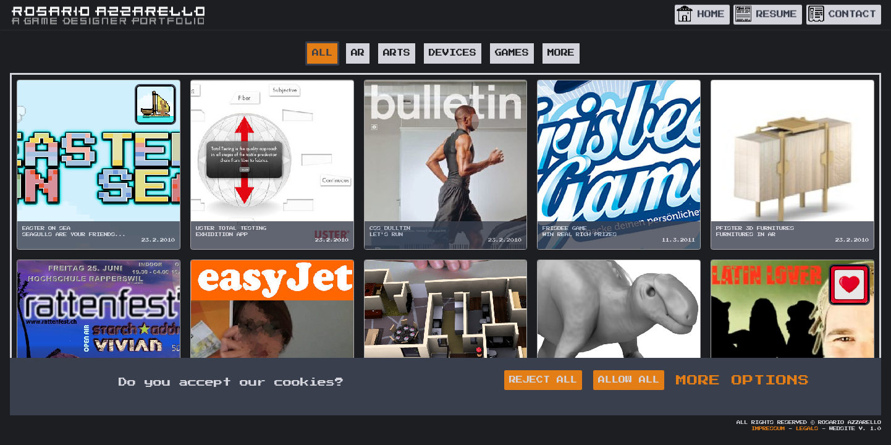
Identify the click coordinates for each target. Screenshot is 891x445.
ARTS (396, 52)
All (322, 52)
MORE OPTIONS (742, 380)
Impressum (768, 429)
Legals (807, 429)
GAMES (512, 52)
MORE (561, 52)
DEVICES (452, 52)
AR (358, 52)
